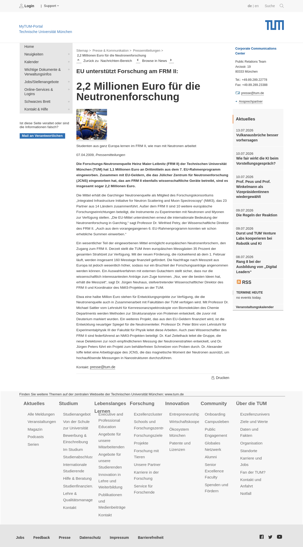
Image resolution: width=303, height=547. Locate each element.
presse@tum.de (102, 367)
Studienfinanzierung (80, 484)
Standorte (248, 449)
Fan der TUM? (252, 470)
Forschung (142, 402)
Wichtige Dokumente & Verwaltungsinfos (68, 68)
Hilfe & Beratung (77, 476)
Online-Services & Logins (68, 88)
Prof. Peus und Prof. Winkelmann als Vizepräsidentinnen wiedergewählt (253, 188)
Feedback (41, 534)
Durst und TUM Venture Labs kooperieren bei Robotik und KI (255, 237)
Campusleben (216, 421)
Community (213, 402)
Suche (274, 6)
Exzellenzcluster (147, 413)
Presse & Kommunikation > (111, 50)
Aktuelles (34, 402)
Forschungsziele (148, 434)
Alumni (211, 455)
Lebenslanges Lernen (109, 406)
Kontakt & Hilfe (68, 102)
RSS (244, 279)
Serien (33, 443)
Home (28, 46)
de (250, 6)
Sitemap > (83, 50)
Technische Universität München (274, 23)
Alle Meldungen (41, 413)
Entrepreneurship (184, 413)
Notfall (245, 491)
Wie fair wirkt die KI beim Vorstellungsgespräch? (256, 160)
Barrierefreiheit (147, 534)
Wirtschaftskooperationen (191, 421)
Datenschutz (88, 534)
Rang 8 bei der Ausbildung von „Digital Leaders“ (256, 265)
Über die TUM (251, 402)
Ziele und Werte (253, 421)
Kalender (68, 61)
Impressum (116, 534)
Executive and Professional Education (110, 419)
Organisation (251, 442)
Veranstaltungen (41, 421)
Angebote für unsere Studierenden (109, 459)
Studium (68, 402)
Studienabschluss (78, 455)
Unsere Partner (147, 463)
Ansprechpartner (250, 101)
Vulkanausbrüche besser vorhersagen (256, 137)
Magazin (35, 428)
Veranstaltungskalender (254, 304)
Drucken (220, 377)
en (257, 6)
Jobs (20, 534)
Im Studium (73, 448)
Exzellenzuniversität (257, 413)
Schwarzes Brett (68, 95)
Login (27, 6)
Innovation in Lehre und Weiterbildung (110, 478)
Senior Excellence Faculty (214, 469)
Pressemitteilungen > (146, 50)
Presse (63, 534)
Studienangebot (76, 413)
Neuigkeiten (68, 53)
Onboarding (215, 413)
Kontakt (69, 505)
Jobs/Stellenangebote (68, 80)
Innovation (177, 402)
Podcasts (35, 436)
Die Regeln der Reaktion (256, 214)
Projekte (141, 442)
